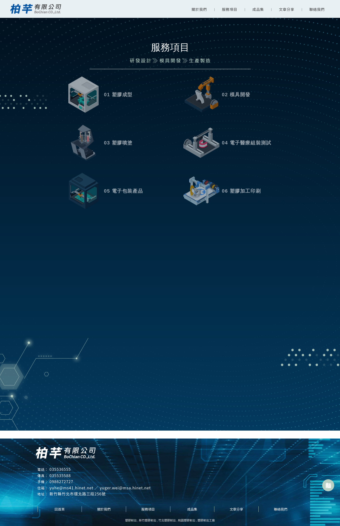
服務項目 (229, 9)
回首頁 (60, 509)
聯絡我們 (317, 9)
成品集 (258, 9)
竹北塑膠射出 (167, 520)
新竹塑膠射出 (147, 520)
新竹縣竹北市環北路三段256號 (78, 494)
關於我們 (199, 9)
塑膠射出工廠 (206, 520)
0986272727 (61, 481)
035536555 (60, 469)
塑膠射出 (131, 520)
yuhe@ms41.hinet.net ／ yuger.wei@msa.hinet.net (100, 488)
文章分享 (286, 9)
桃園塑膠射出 (186, 520)
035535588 (60, 475)
